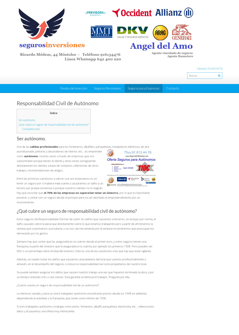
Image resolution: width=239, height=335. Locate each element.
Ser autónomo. (27, 120)
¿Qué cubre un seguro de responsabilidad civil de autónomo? (54, 124)
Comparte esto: (31, 129)
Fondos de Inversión (73, 88)
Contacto (172, 88)
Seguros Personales (107, 88)
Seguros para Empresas (143, 88)
